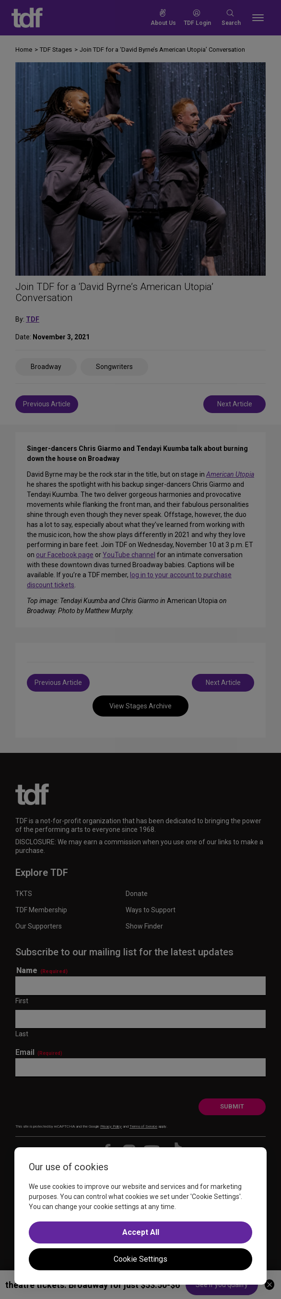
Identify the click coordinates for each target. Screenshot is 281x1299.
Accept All (140, 1232)
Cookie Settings (140, 1259)
